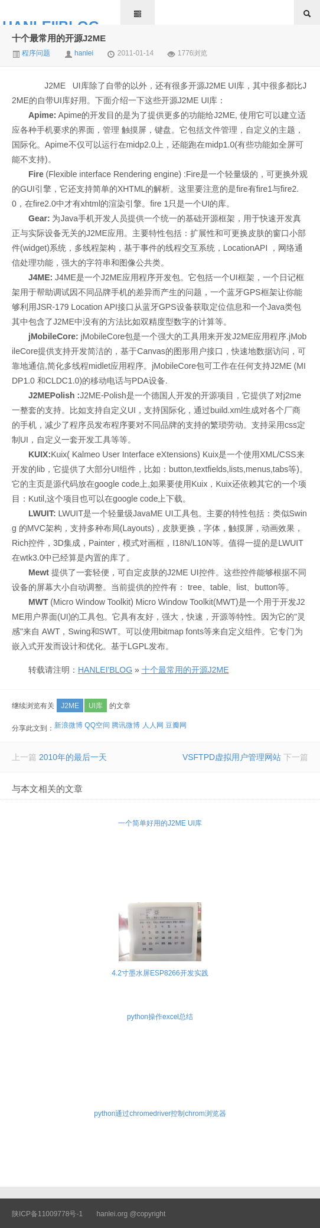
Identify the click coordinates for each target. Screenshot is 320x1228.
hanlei (83, 53)
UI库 (96, 706)
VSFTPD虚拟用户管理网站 (231, 757)
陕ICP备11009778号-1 (47, 1214)
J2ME (70, 706)
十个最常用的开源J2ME (59, 38)
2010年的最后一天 (73, 757)
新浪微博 (68, 725)
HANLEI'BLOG (50, 21)
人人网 (153, 725)
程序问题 (31, 53)
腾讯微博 (126, 725)
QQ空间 (97, 725)
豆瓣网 (176, 725)
